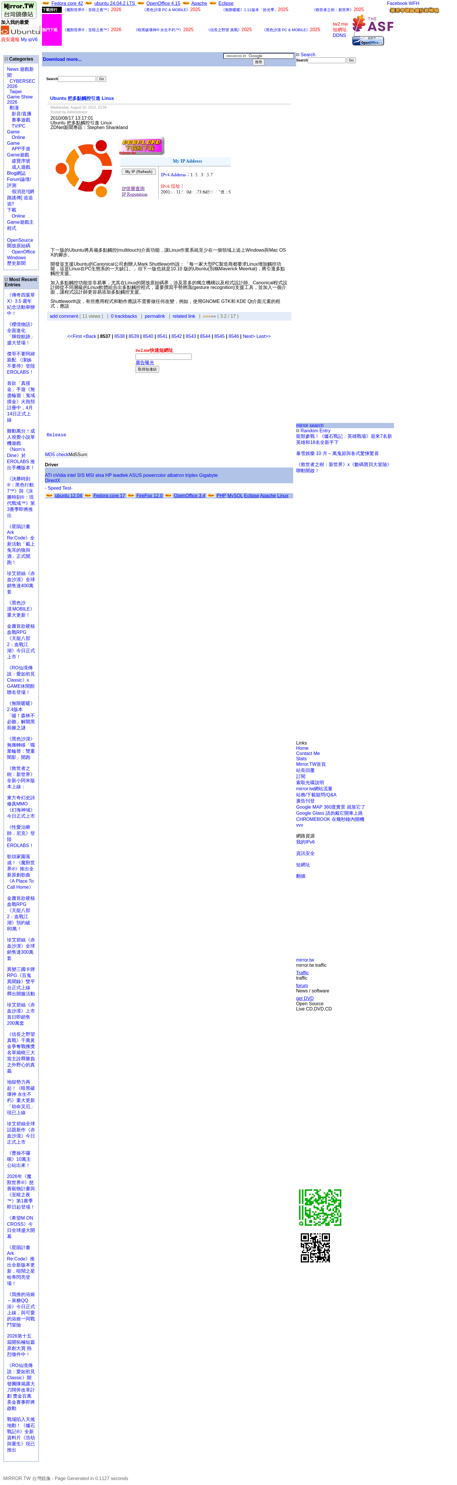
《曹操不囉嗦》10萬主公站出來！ (19, 1159)
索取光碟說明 (310, 782)
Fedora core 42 (67, 3)
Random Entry (313, 430)
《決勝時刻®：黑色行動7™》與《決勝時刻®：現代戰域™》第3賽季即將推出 (21, 497)
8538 (119, 336)
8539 (134, 336)
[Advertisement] (315, 160)
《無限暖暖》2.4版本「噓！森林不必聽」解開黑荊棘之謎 (21, 715)
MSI (90, 475)
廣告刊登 (305, 800)
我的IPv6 (305, 841)
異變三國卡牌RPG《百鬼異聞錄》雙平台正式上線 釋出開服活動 (21, 981)
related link (184, 316)
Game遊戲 (18, 154)
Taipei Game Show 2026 (20, 97)
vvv (299, 825)
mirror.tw (305, 959)
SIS (81, 475)
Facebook (397, 3)
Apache (199, 3)
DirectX (52, 480)
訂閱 (300, 776)
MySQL (235, 495)
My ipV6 (29, 39)
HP (109, 475)
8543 (191, 336)
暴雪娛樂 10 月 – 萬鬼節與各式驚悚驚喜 (337, 453)
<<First (75, 336)
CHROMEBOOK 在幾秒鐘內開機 (330, 819)
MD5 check (56, 454)
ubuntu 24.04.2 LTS (115, 3)
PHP (221, 495)
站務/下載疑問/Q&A (316, 794)
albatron (175, 475)
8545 (219, 336)
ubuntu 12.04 (68, 495)
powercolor (154, 475)
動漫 (14, 107)
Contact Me (308, 753)
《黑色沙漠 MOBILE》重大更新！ (21, 609)
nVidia (59, 475)
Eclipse (226, 3)
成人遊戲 (18, 167)
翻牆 (300, 876)
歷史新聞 (16, 263)
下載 (11, 209)
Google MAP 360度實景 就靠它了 (330, 807)
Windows (16, 257)
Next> (249, 336)
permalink (155, 316)
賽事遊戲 (18, 119)
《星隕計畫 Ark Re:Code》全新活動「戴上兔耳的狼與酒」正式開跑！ (21, 544)
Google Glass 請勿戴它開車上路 (329, 813)
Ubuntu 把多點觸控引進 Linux (82, 98)
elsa (100, 475)
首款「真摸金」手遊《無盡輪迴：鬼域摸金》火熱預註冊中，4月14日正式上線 (21, 401)
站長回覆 (305, 770)
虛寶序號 (18, 160)
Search (305, 54)
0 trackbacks (124, 316)
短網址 (303, 864)
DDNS (339, 35)
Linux (282, 495)
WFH (414, 3)
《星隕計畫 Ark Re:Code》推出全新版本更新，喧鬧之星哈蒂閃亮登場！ (21, 1265)
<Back (90, 336)
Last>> (263, 336)
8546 (233, 336)
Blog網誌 (16, 173)
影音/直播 (19, 113)
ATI (48, 475)
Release (56, 435)
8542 (176, 336)
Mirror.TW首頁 (311, 764)
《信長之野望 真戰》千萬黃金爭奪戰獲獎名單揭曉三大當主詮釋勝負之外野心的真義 (21, 1052)
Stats (301, 758)
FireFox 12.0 (149, 495)
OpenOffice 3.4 (189, 495)
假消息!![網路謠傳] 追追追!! (20, 197)
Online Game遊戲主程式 (20, 222)
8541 (162, 336)
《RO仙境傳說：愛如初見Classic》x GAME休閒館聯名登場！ (21, 680)
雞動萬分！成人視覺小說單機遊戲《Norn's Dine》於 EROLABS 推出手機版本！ (21, 449)
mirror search (310, 425)
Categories (19, 59)
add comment (64, 316)
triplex (191, 475)
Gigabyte (208, 475)
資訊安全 (305, 853)
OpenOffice (21, 251)
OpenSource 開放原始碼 (20, 240)
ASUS (135, 475)
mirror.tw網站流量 (314, 788)
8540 (148, 336)
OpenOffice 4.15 (163, 3)
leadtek (120, 475)
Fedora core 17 (109, 495)
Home (302, 748)
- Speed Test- (59, 488)
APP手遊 (18, 148)
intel (71, 475)
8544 (205, 336)
